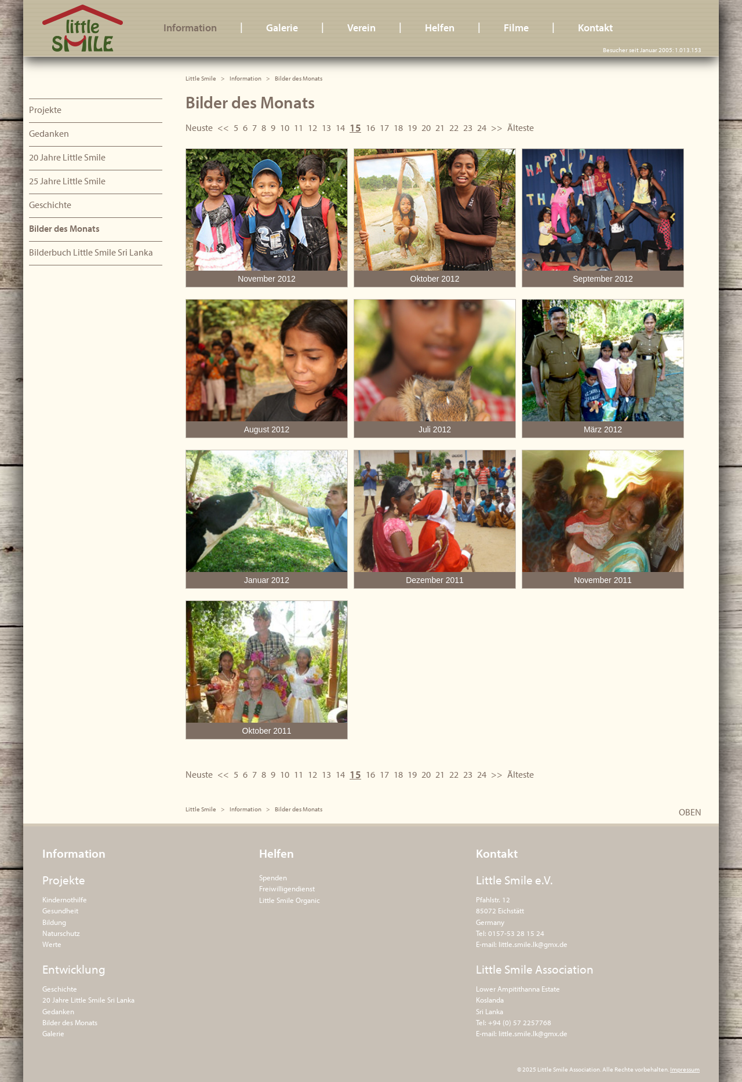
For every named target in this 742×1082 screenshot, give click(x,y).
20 (426, 127)
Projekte (45, 109)
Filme (516, 27)
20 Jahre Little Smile (67, 157)
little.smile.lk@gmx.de (533, 944)
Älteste (520, 127)
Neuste (199, 127)
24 (481, 127)
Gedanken (49, 133)
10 (284, 127)
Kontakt (595, 27)
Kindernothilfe (64, 899)
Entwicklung (74, 969)
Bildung (54, 922)
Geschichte (50, 204)
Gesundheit (60, 910)
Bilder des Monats (64, 228)
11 (298, 127)
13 (326, 127)
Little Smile (82, 28)
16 (370, 127)
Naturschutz (61, 933)
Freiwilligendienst (287, 888)
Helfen (439, 27)
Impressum (685, 1069)
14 (340, 127)
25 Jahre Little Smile (67, 181)
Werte (51, 944)
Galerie (282, 27)
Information (190, 27)
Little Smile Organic (289, 900)
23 (467, 127)
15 (355, 127)
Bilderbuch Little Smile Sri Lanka (91, 252)
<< (223, 127)
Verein (361, 27)
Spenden (273, 877)
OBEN (690, 812)
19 (412, 127)
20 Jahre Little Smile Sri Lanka (88, 999)
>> (497, 127)
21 (440, 127)
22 (454, 127)
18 (398, 127)
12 (312, 127)
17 (384, 127)
